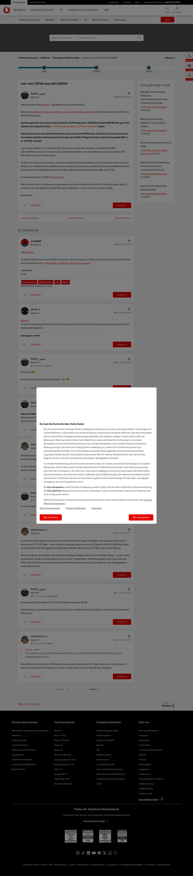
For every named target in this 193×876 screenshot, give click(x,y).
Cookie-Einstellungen (76, 508)
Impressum (96, 508)
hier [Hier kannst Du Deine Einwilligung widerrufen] (86, 436)
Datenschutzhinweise (50, 508)
